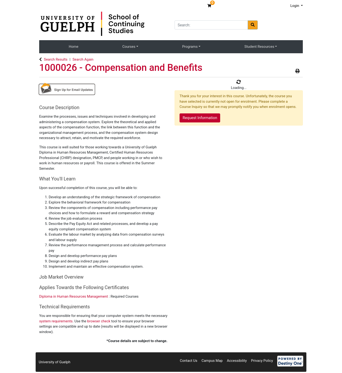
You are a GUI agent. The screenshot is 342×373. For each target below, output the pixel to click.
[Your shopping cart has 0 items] (210, 6)
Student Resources (259, 46)
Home (73, 46)
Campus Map (212, 360)
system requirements (56, 321)
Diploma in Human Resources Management (74, 296)
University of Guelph (54, 362)
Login (295, 6)
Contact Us (188, 360)
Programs (190, 46)
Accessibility (237, 360)
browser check (98, 321)
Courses (128, 46)
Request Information (200, 118)
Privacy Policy (262, 360)
